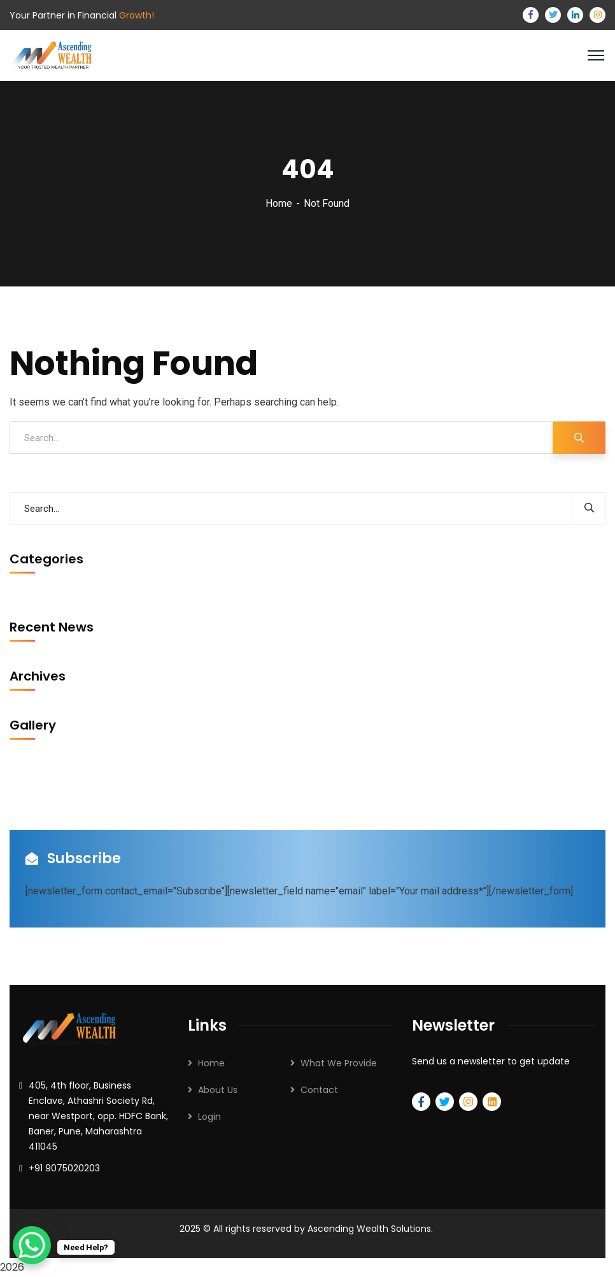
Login (209, 1116)
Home (278, 203)
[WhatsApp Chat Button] (32, 1245)
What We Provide (338, 1063)
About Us (217, 1089)
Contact (319, 1089)
